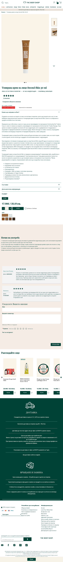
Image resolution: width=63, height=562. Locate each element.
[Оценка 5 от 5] (26, 328)
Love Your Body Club (46, 510)
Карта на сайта (25, 515)
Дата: (5, 274)
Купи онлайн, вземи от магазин (50, 519)
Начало (3, 12)
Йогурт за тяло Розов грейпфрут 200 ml (43, 379)
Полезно (53, 7)
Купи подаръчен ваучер (48, 523)
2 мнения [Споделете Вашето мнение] (6, 98)
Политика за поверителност (29, 510)
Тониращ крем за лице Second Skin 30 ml (17, 12)
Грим (23, 7)
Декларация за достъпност (48, 530)
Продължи (55, 344)
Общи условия (25, 508)
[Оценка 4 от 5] (23, 328)
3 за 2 (3, 7)
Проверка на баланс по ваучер (50, 525)
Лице (15, 7)
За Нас (59, 7)
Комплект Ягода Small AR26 (9, 379)
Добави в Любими (31, 208)
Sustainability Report (47, 529)
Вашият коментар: (8, 313)
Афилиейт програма (47, 517)
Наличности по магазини (25, 107)
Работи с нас (44, 515)
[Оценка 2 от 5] (18, 328)
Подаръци (40, 7)
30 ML (5, 198)
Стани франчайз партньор (48, 527)
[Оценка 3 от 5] (20, 328)
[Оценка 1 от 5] (15, 328)
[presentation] (13, 340)
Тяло (19, 7)
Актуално (9, 7)
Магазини (44, 513)
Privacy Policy (15, 541)
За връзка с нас (45, 512)
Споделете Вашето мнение (12, 101)
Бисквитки (24, 513)
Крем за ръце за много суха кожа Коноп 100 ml (25, 380)
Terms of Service (20, 541)
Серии (47, 7)
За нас (43, 508)
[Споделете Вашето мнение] (8, 96)
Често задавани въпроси (28, 512)
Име (3, 307)
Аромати (33, 7)
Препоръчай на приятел (48, 521)
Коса (27, 7)
